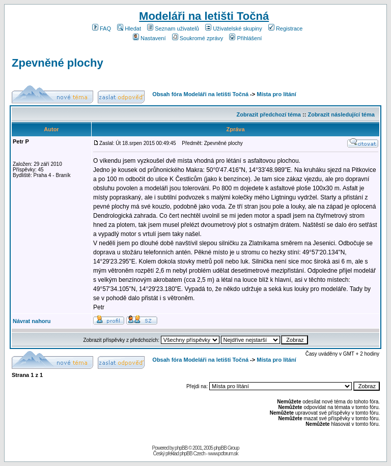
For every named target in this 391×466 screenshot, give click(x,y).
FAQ (101, 28)
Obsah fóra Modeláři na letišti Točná (200, 94)
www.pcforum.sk (223, 453)
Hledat (129, 28)
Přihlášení (245, 38)
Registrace (285, 28)
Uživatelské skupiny (233, 28)
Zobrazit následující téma (341, 114)
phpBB (181, 448)
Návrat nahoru (32, 321)
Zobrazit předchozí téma (268, 114)
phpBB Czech (192, 453)
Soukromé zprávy (198, 38)
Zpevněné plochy (57, 62)
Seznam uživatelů (173, 28)
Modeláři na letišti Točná (204, 16)
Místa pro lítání (276, 94)
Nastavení (149, 38)
